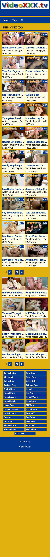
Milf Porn (30, 405)
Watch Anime (10, 429)
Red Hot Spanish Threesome (17, 94)
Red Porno (30, 417)
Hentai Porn (9, 393)
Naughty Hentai (11, 409)
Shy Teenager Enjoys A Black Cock (20, 212)
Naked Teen (31, 409)
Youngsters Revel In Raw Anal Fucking (22, 118)
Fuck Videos (9, 389)
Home (6, 20)
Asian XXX (30, 381)
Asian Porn (31, 377)
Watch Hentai (32, 429)
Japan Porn (9, 405)
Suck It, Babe (32, 94)
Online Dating (10, 373)
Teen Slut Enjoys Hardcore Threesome (22, 71)
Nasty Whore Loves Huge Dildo (18, 47)
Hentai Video (32, 397)
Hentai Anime (10, 397)
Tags (14, 20)
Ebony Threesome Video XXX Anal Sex (22, 333)
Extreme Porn (32, 385)
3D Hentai (8, 377)
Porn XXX (30, 413)
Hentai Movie (10, 401)
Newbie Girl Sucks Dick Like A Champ (22, 142)
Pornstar (8, 417)
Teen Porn (30, 421)
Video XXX (31, 425)
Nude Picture (10, 413)
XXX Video (19, 433)
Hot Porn (30, 393)
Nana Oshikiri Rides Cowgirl (17, 292)
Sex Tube (8, 421)
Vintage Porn (10, 425)
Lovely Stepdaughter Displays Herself (22, 165)
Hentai (29, 389)
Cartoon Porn (10, 385)
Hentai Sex (31, 401)
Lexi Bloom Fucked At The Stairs (19, 236)
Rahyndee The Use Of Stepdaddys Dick (23, 259)
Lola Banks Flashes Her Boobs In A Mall (23, 189)
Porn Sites (30, 373)
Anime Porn (9, 381)
